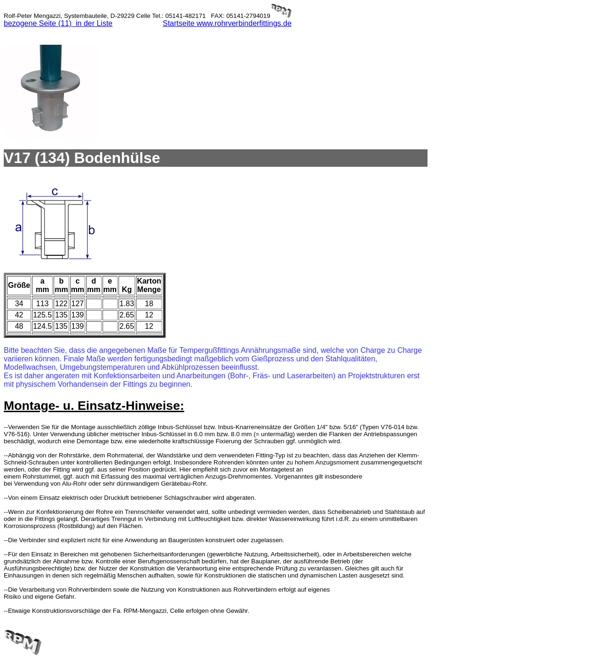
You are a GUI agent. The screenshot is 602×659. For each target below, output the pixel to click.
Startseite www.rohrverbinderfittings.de (227, 23)
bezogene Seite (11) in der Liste (58, 23)
